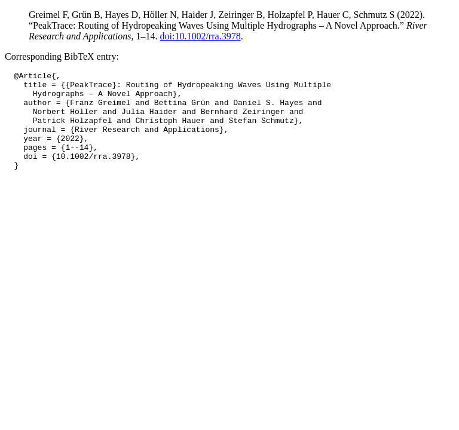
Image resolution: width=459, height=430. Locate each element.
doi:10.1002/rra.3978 (200, 36)
